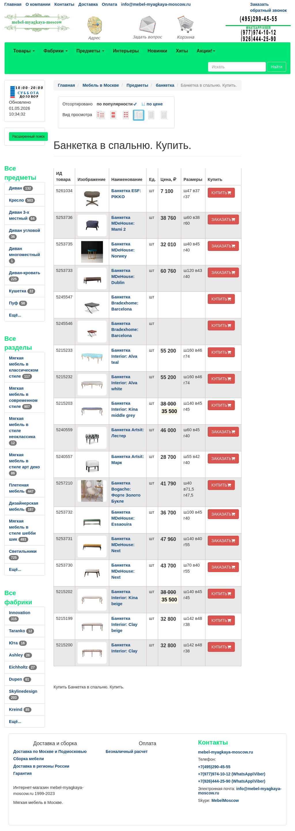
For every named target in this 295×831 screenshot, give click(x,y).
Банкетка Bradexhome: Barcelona (125, 303)
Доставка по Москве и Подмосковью (50, 751)
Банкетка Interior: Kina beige (124, 597)
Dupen (20, 679)
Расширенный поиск (28, 137)
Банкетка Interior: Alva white (124, 382)
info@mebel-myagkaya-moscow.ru (156, 4)
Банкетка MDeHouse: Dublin (123, 276)
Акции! (205, 50)
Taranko (21, 631)
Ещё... (15, 315)
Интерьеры (126, 50)
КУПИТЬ (221, 192)
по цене (152, 104)
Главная (13, 4)
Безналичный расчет (127, 751)
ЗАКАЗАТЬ (223, 219)
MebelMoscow (225, 800)
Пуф (18, 303)
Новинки (157, 50)
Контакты (64, 4)
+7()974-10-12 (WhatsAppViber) (231, 774)
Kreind (20, 709)
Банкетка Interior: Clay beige (124, 624)
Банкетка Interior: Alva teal (124, 356)
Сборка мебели (28, 758)
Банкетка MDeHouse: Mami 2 (123, 223)
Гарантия (22, 773)
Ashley (20, 655)
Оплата (109, 4)
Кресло (22, 200)
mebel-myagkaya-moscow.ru (225, 752)
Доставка (88, 4)
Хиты (182, 50)
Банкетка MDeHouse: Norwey (123, 250)
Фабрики (56, 50)
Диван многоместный (24, 254)
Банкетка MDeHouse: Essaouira (123, 518)
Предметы (90, 50)
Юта (18, 643)
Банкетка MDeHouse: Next (123, 544)
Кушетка (22, 291)
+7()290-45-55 (214, 766)
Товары (24, 50)
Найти (276, 67)
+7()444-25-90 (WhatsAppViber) (231, 781)
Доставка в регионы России (41, 766)
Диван (21, 188)
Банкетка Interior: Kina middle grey (124, 409)
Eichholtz (23, 667)
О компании (38, 4)
